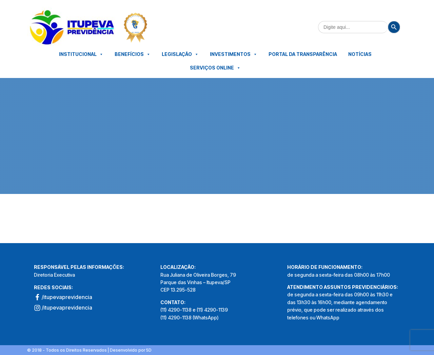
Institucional (81, 54)
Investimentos (233, 54)
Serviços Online (215, 68)
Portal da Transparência (303, 54)
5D (149, 350)
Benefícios (133, 54)
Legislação (180, 54)
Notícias (360, 54)
